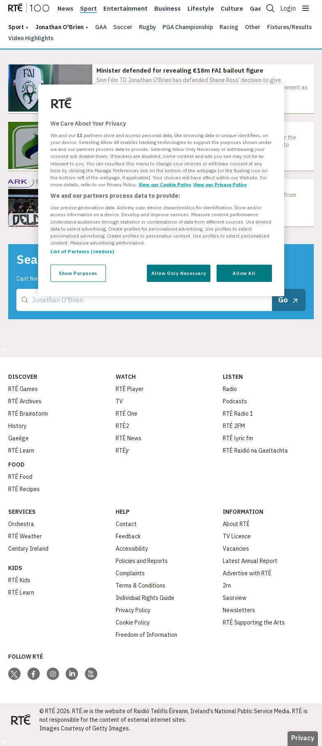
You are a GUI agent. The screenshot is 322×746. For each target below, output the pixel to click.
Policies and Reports (142, 561)
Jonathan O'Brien (59, 27)
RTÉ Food (20, 477)
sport (16, 27)
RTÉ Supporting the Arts (254, 622)
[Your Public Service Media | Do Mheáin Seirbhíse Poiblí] (20, 719)
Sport (88, 8)
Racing (228, 27)
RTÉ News (129, 438)
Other (252, 27)
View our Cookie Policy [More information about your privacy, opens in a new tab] (165, 184)
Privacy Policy (133, 610)
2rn (227, 585)
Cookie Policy (133, 622)
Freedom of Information (146, 634)
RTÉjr (122, 450)
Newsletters (239, 610)
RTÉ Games (23, 389)
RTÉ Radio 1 (238, 413)
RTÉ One (126, 413)
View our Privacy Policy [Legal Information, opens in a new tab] (220, 184)
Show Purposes (78, 273)
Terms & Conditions (140, 585)
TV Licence (237, 536)
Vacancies (236, 548)
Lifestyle (200, 8)
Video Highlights (30, 38)
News (65, 8)
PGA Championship (187, 27)
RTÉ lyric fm (238, 438)
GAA (101, 27)
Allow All (244, 273)
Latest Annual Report (250, 561)
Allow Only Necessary (178, 273)
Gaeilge (18, 438)
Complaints (130, 573)
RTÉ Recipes (24, 489)
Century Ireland (28, 548)
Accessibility (132, 548)
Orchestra (21, 524)
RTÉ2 (122, 426)
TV (119, 401)
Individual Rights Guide (145, 598)
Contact (126, 524)
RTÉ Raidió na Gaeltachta (255, 450)
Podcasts (235, 401)
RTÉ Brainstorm (28, 413)
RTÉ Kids (19, 580)
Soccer (122, 27)
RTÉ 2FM (234, 426)
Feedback (128, 536)
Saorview (235, 598)
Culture (232, 8)
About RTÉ (236, 524)
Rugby (147, 27)
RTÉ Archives (24, 401)
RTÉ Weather (25, 536)
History (17, 426)
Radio (230, 389)
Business (167, 8)
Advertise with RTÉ (247, 573)
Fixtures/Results (289, 27)
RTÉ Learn (21, 450)
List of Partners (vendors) (82, 251)
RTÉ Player (130, 389)
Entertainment (125, 8)
